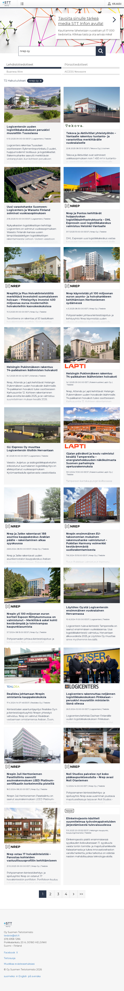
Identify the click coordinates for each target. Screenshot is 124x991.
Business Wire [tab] (14, 71)
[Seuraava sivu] (74, 894)
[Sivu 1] (42, 894)
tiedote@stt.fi (12, 935)
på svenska (34, 976)
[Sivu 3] (58, 894)
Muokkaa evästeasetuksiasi (19, 963)
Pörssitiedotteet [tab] (76, 64)
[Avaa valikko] (22, 3)
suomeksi (9, 976)
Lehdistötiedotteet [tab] (19, 64)
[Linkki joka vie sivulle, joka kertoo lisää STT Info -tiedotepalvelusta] (88, 26)
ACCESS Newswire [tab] (75, 71)
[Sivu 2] (50, 894)
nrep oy (35, 80)
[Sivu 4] (66, 894)
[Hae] (57, 51)
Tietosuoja (9, 958)
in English (21, 976)
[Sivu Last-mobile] (81, 894)
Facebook (9, 952)
